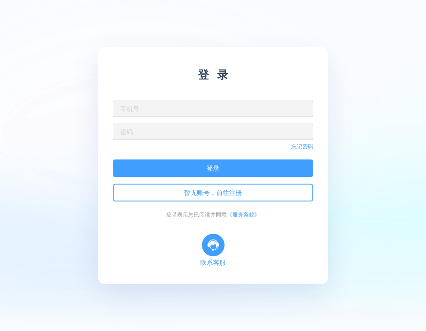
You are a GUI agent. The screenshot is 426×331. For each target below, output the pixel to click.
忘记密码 (302, 146)
